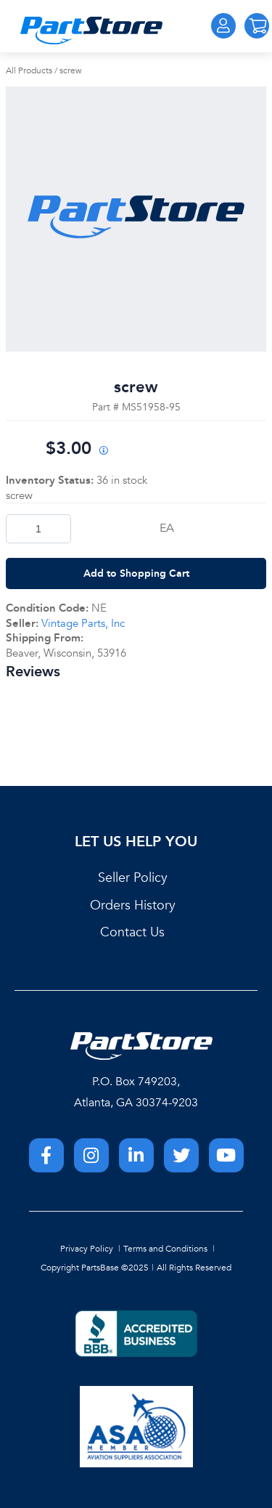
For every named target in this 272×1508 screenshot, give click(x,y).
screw (70, 70)
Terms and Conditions (165, 1248)
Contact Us (132, 932)
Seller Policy (133, 878)
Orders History (133, 905)
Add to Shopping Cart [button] (136, 573)
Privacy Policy (86, 1248)
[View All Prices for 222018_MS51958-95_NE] (103, 451)
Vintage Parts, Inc (83, 623)
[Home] (91, 30)
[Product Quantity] (38, 528)
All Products (29, 70)
